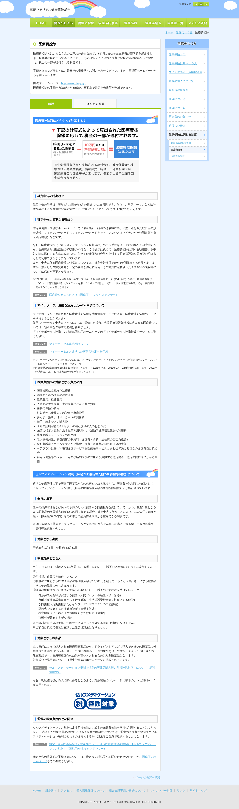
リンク (181, 790)
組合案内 (50, 790)
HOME (36, 790)
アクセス (66, 790)
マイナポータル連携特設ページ (69, 344)
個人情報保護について (91, 790)
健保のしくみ (184, 32)
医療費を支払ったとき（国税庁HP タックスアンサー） (83, 294)
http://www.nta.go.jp (73, 83)
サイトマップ (198, 790)
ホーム (169, 32)
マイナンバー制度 (161, 790)
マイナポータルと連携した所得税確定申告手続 (78, 351)
